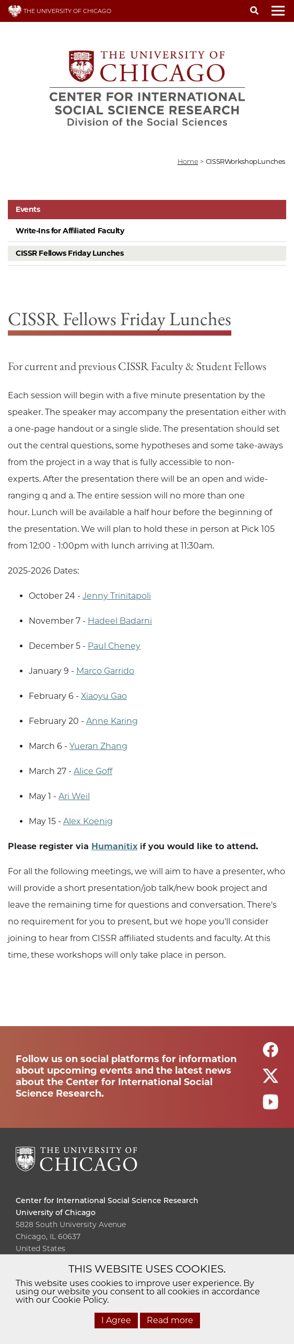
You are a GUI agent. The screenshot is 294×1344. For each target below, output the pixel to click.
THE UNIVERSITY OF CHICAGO (59, 11)
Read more (170, 1320)
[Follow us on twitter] (270, 1080)
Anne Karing (112, 721)
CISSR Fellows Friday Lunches (69, 253)
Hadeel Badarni (120, 621)
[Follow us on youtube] (270, 1106)
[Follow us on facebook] (270, 1054)
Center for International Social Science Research (107, 1200)
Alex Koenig (88, 821)
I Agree (116, 1320)
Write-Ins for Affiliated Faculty (70, 230)
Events (28, 209)
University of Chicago (56, 1212)
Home (188, 161)
